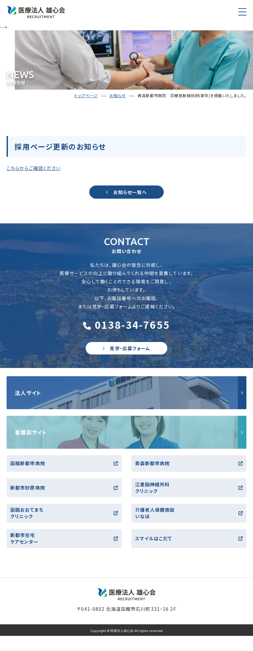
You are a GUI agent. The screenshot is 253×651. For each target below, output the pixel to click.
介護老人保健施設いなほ (189, 513)
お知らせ (117, 95)
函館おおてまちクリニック (64, 513)
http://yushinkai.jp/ (126, 392)
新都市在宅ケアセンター (64, 538)
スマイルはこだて (189, 538)
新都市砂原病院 (64, 487)
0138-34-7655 (126, 324)
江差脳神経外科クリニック (189, 487)
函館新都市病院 (64, 463)
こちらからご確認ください (34, 168)
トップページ (86, 95)
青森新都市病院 (189, 463)
